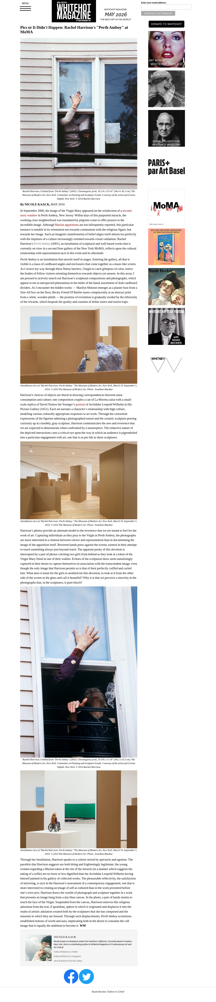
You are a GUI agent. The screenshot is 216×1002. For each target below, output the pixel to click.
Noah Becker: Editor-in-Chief (108, 991)
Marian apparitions (67, 225)
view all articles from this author (68, 961)
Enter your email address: (153, 2)
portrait (81, 404)
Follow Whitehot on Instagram (67, 956)
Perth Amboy (42, 243)
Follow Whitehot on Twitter (66, 952)
